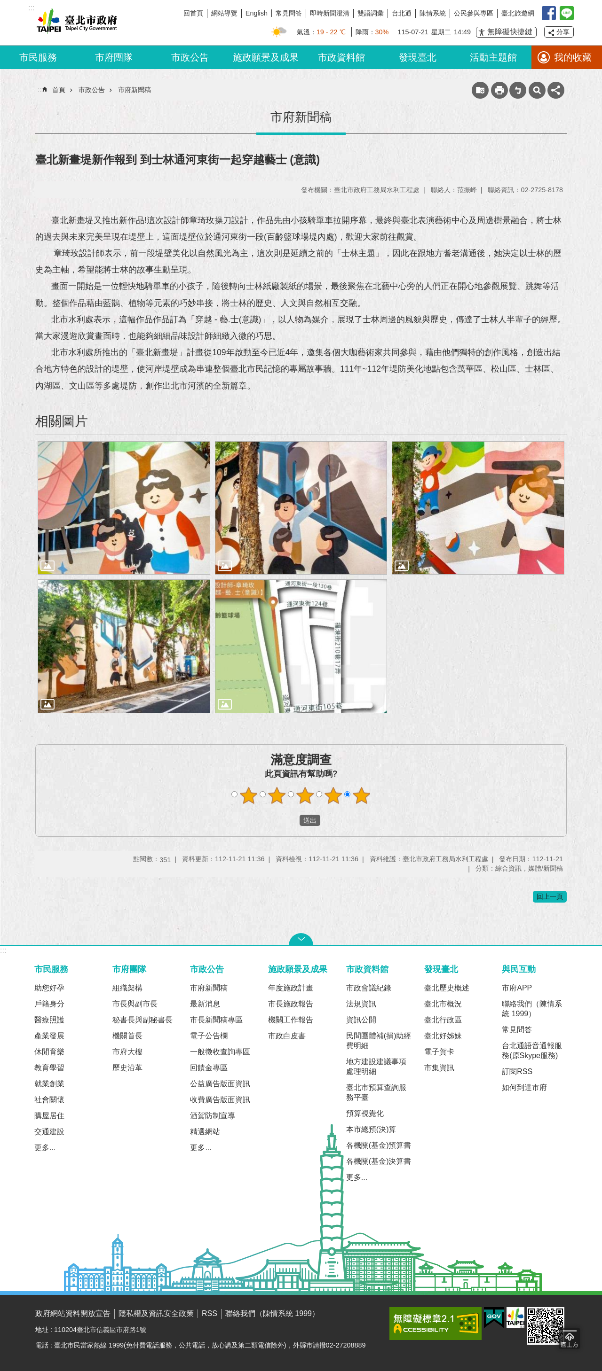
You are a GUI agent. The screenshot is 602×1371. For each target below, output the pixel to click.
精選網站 (205, 1132)
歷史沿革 (127, 1068)
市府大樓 (127, 1052)
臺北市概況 (443, 1004)
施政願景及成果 (266, 57)
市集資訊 (439, 1068)
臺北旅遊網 (517, 13)
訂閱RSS (517, 1071)
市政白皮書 (287, 1036)
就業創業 (49, 1084)
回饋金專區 (209, 1068)
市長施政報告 (290, 1004)
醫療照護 (49, 1020)
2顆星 (277, 795)
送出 (291, 820)
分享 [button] (563, 32)
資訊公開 (361, 1020)
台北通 (402, 13)
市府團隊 (114, 57)
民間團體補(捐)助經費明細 (379, 1041)
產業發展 (49, 1036)
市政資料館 (341, 57)
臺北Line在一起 (567, 13)
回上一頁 (550, 896)
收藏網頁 (480, 90)
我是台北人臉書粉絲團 (549, 13)
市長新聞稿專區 (216, 1020)
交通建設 (49, 1132)
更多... (44, 1148)
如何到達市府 (524, 1087)
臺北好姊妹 (443, 1036)
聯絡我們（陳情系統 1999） (532, 1009)
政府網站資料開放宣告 (73, 1313)
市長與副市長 (135, 1004)
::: (3, 950)
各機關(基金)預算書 (379, 1145)
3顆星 (305, 795)
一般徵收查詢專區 (220, 1052)
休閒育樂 (49, 1052)
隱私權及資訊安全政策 (156, 1313)
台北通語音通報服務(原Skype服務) (532, 1050)
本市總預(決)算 (371, 1129)
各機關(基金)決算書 (379, 1161)
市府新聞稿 (134, 89)
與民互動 (519, 969)
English (257, 13)
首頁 (58, 89)
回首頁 (193, 13)
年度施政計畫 (290, 988)
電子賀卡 (439, 1052)
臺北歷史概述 (446, 988)
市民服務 (38, 57)
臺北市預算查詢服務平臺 (376, 1092)
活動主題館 (493, 57)
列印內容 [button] (499, 90)
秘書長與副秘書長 (142, 1020)
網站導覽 (224, 13)
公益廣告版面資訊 (220, 1084)
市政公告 (190, 57)
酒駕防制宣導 (212, 1116)
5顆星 (362, 795)
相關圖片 (61, 421)
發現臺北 (417, 57)
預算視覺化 (365, 1113)
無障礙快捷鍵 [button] (509, 32)
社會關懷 (49, 1100)
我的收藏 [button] (573, 57)
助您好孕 (49, 988)
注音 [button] (517, 90)
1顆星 (249, 795)
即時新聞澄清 (329, 13)
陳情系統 (433, 13)
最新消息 (205, 1004)
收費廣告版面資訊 (220, 1100)
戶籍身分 (49, 1004)
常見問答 (289, 13)
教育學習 (49, 1068)
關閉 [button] (301, 939)
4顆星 (333, 795)
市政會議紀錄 (368, 988)
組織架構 (127, 988)
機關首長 (127, 1036)
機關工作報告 (290, 1020)
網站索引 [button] (537, 90)
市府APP (517, 988)
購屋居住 (49, 1116)
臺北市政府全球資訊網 (75, 22)
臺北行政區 (443, 1020)
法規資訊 (361, 1004)
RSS (209, 1313)
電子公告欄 (209, 1036)
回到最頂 (569, 1338)
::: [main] (41, 89)
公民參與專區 (473, 13)
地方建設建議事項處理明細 (376, 1066)
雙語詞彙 (370, 13)
